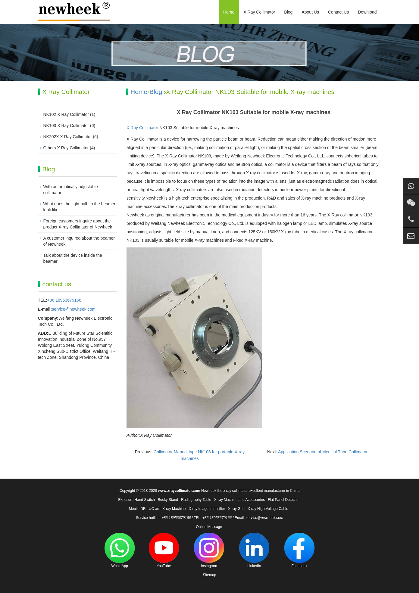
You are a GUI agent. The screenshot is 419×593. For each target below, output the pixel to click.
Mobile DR (137, 509)
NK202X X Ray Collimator (67, 136)
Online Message (209, 527)
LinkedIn (254, 550)
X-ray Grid (236, 509)
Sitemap (209, 575)
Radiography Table (196, 500)
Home (228, 12)
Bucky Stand (168, 500)
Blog (288, 12)
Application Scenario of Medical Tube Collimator (322, 451)
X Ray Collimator (259, 12)
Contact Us (338, 12)
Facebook (299, 550)
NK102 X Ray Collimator (66, 114)
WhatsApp (120, 550)
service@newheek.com (73, 309)
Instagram (209, 550)
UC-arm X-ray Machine (167, 509)
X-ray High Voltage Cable (268, 509)
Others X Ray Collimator (66, 147)
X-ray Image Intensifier (207, 509)
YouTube (164, 550)
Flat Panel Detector (283, 500)
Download (367, 12)
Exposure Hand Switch (136, 500)
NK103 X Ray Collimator (66, 125)
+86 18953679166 (64, 300)
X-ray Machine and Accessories (239, 500)
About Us (310, 12)
